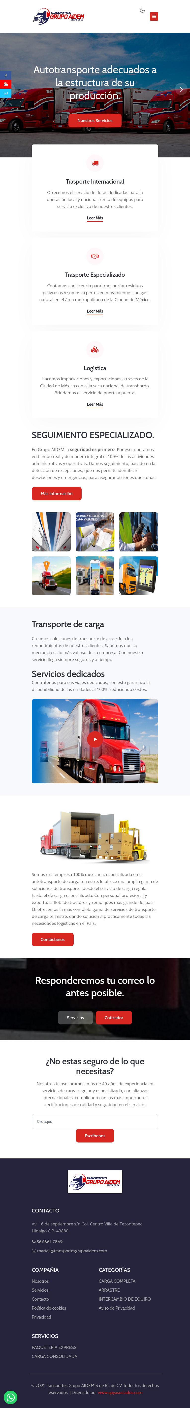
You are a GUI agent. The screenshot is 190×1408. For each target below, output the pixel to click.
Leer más (95, 217)
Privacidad (41, 1317)
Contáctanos (53, 939)
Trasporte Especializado (95, 274)
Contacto (40, 1299)
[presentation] (181, 89)
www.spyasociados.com (120, 1392)
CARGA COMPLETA (117, 1281)
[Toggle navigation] (154, 16)
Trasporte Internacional (95, 181)
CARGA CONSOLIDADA (54, 1356)
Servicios (75, 1017)
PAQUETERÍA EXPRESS (54, 1347)
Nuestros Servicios (94, 120)
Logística (95, 368)
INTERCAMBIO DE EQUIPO (125, 1299)
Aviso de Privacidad (117, 1308)
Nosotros (40, 1281)
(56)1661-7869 (47, 1242)
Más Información (57, 493)
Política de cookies (49, 1308)
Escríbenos (95, 1136)
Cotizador (114, 1017)
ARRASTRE (109, 1290)
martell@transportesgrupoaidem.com (69, 1251)
